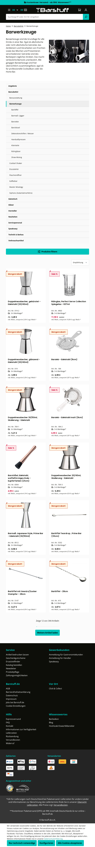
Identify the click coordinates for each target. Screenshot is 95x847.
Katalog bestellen (14, 665)
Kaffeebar (13, 181)
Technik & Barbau (16, 234)
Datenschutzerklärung (53, 839)
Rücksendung (12, 736)
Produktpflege (12, 672)
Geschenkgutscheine (15, 658)
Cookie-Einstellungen (15, 706)
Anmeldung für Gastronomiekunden (66, 654)
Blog (51, 722)
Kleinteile (15, 145)
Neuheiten (12, 217)
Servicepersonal (15, 223)
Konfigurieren (46, 843)
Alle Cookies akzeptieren (70, 843)
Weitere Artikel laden (47, 632)
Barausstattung (15, 98)
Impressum (11, 699)
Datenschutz (12, 695)
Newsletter (11, 668)
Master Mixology (16, 187)
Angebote (12, 86)
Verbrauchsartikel (16, 240)
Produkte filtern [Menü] (47, 251)
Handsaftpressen (18, 139)
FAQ (8, 722)
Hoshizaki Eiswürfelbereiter (61, 726)
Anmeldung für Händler (60, 658)
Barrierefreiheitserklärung (18, 692)
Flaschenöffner (15, 175)
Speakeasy (12, 228)
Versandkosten (13, 739)
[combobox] (44, 17)
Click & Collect (55, 688)
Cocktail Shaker (15, 163)
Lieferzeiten (11, 733)
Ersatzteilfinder (13, 661)
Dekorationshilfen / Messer (22, 133)
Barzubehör (13, 92)
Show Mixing (16, 157)
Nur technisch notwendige (22, 843)
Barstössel (15, 127)
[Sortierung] (80, 262)
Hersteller (12, 211)
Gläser (11, 205)
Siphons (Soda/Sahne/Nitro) (20, 193)
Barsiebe (15, 121)
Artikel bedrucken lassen (17, 654)
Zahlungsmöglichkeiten (17, 675)
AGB (8, 688)
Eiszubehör (14, 169)
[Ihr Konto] (86, 10)
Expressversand (13, 719)
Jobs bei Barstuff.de (15, 702)
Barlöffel (14, 110)
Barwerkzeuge (15, 104)
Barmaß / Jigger (17, 115)
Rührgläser (16, 151)
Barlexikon (54, 719)
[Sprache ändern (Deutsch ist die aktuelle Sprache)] (16, 10)
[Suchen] (86, 17)
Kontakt (9, 726)
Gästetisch (12, 199)
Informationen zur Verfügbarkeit (21, 729)
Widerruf (10, 743)
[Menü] (9, 10)
